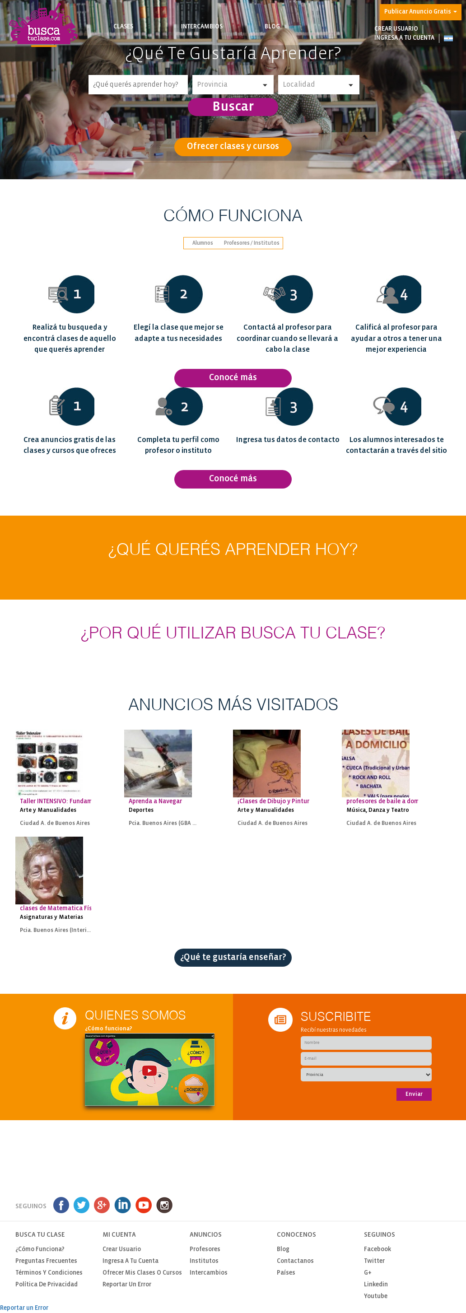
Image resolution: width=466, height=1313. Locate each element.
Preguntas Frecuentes (46, 1261)
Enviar (414, 1094)
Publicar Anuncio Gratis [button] (420, 12)
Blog (272, 32)
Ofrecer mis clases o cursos (142, 1273)
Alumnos (202, 243)
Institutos (204, 1261)
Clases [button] (123, 32)
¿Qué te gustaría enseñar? (233, 957)
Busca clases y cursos (123, 35)
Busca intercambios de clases (202, 35)
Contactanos (295, 1261)
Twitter (374, 1261)
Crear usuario (396, 29)
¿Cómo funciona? (108, 1029)
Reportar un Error (127, 1285)
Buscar (233, 107)
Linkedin (376, 1285)
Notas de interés (272, 35)
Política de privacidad (46, 1285)
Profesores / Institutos (252, 243)
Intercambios (202, 32)
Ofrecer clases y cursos (233, 146)
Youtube (375, 1296)
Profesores (205, 1249)
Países (286, 1273)
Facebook (377, 1249)
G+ (368, 1273)
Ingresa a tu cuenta (404, 38)
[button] (448, 38)
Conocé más (233, 377)
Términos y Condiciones (49, 1273)
